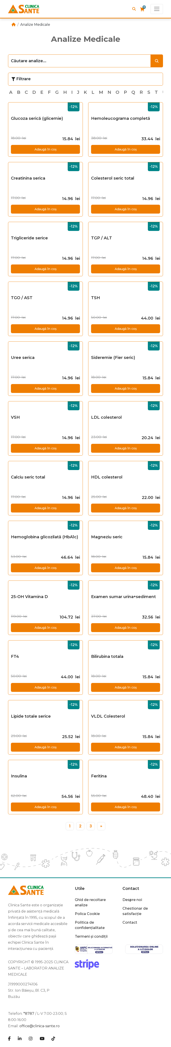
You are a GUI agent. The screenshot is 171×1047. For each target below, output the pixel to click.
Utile (80, 888)
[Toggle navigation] (157, 9)
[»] (101, 826)
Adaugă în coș (46, 149)
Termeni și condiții (91, 936)
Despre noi (132, 900)
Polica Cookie (87, 914)
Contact (130, 888)
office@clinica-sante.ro (39, 1026)
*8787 (28, 1013)
